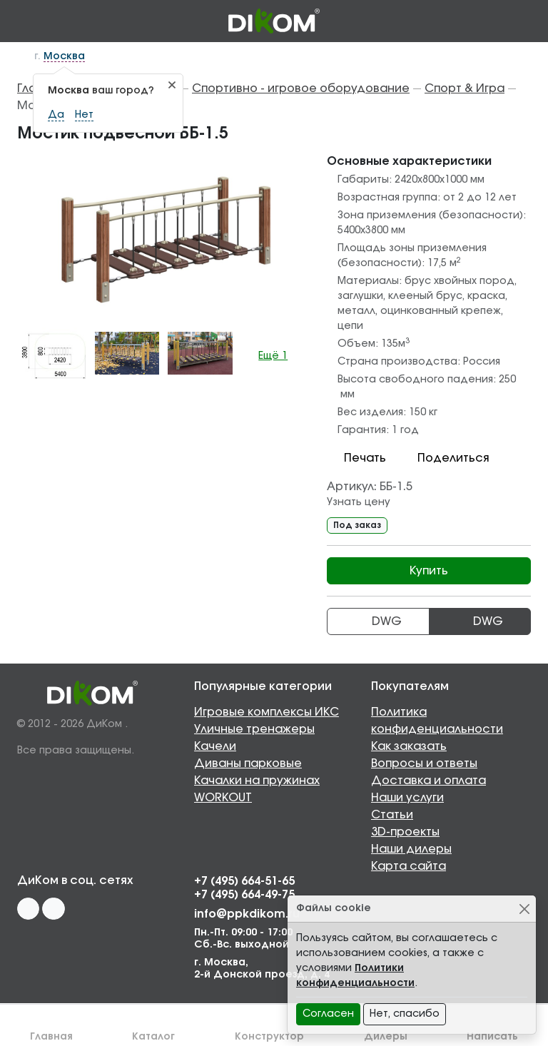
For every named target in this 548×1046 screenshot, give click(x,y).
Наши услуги (407, 797)
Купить (429, 571)
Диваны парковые (248, 763)
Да (56, 115)
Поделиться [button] (444, 458)
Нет (84, 115)
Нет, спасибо (405, 1014)
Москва (64, 56)
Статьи (392, 815)
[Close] (524, 908)
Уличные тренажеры (254, 729)
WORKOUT (223, 797)
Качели (215, 746)
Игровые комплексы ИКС (266, 712)
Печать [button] (356, 458)
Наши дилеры (411, 849)
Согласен (328, 1014)
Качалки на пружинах (257, 780)
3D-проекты (405, 832)
